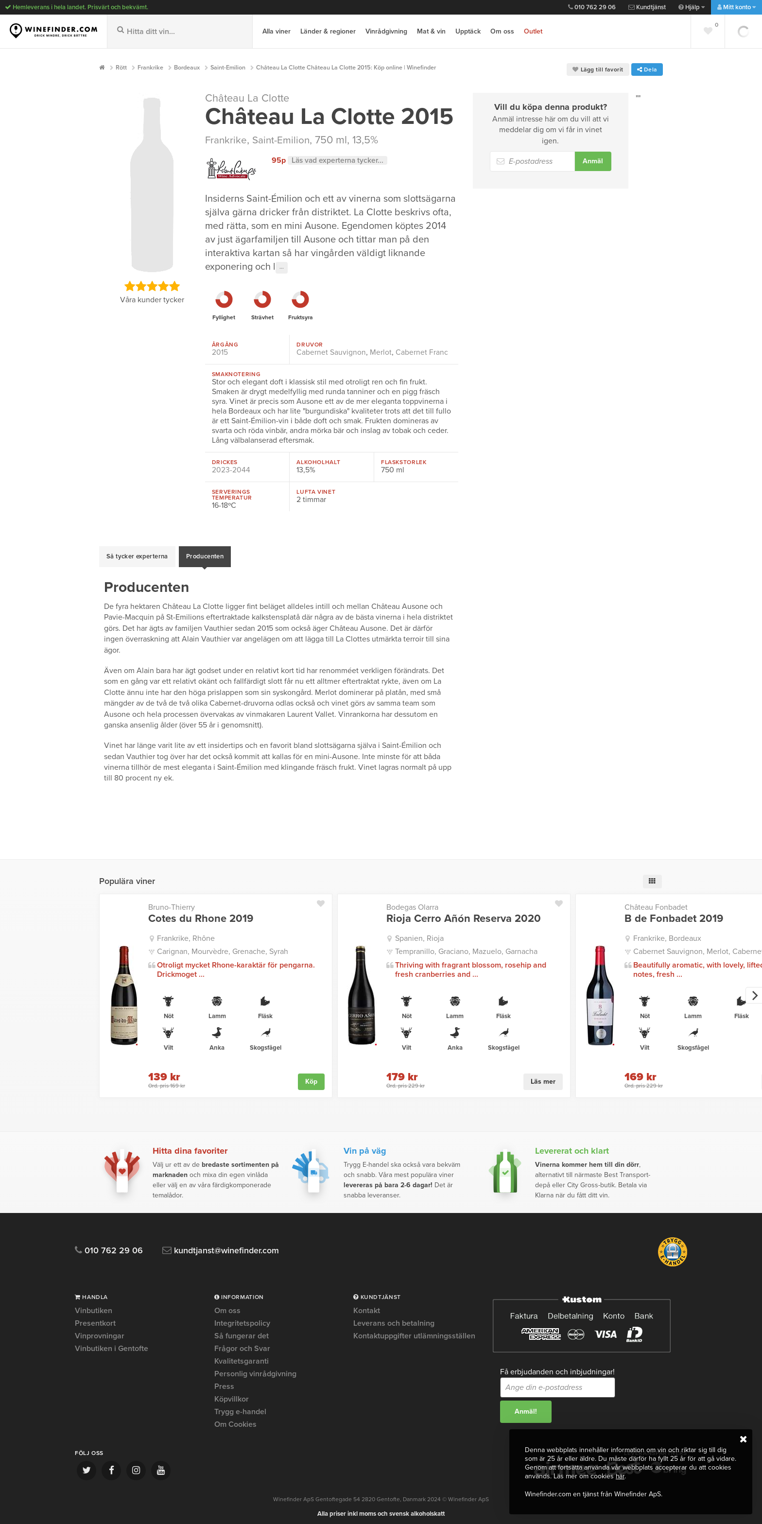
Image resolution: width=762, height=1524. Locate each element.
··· (281, 267)
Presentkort (95, 1318)
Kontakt (366, 1306)
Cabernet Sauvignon (331, 352)
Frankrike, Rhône (186, 933)
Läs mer (543, 1076)
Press (224, 1381)
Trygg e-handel (240, 1407)
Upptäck (468, 31)
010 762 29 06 (592, 7)
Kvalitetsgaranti (241, 1356)
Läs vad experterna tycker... (339, 160)
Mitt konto (736, 7)
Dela (647, 69)
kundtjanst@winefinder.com (227, 1246)
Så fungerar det (241, 1331)
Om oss (502, 31)
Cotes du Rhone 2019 (200, 913)
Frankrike (226, 140)
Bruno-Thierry (171, 902)
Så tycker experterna (137, 553)
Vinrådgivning (386, 31)
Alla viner (276, 31)
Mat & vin (431, 31)
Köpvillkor (231, 1394)
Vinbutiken (93, 1306)
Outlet (533, 31)
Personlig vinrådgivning (255, 1369)
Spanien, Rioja (419, 933)
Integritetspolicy (242, 1318)
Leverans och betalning (393, 1318)
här (620, 1476)
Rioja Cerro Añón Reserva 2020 (463, 913)
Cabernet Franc (422, 352)
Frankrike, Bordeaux (667, 933)
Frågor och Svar (242, 1344)
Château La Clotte (249, 98)
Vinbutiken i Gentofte (111, 1344)
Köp (311, 1076)
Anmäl (593, 161)
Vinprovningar (99, 1331)
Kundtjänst (647, 7)
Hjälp (691, 7)
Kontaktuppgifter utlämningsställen (414, 1331)
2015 (220, 352)
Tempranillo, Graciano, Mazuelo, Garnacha (466, 946)
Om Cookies (235, 1419)
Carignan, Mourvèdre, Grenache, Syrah (222, 946)
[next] (753, 990)
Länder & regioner (328, 31)
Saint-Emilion (283, 140)
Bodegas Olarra (412, 902)
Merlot (381, 352)
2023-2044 (231, 469)
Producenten (205, 553)
